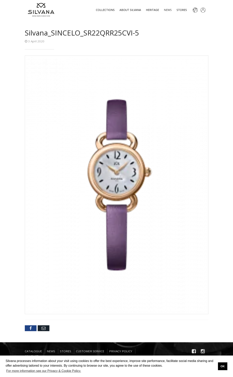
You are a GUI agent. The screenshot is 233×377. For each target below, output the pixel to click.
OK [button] (223, 366)
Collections (105, 10)
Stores (182, 10)
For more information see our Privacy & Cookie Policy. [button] (43, 371)
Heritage (152, 10)
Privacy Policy (120, 353)
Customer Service (90, 353)
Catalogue (33, 353)
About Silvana (130, 10)
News (168, 10)
